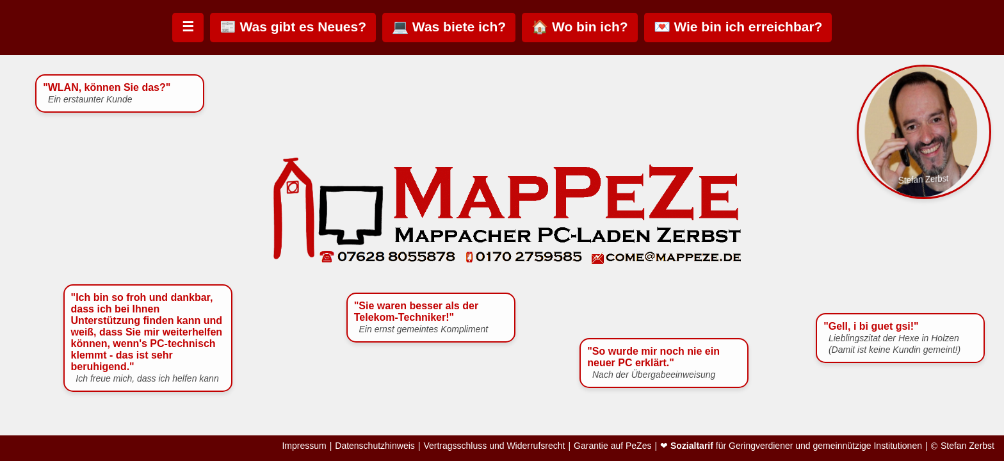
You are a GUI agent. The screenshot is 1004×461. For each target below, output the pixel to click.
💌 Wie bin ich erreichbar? (738, 26)
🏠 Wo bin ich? (579, 26)
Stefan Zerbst (967, 446)
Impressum (304, 446)
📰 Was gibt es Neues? (293, 26)
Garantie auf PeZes (612, 446)
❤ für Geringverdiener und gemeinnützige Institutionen (791, 446)
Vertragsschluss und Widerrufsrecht (494, 446)
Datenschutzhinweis (375, 446)
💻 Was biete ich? (449, 26)
